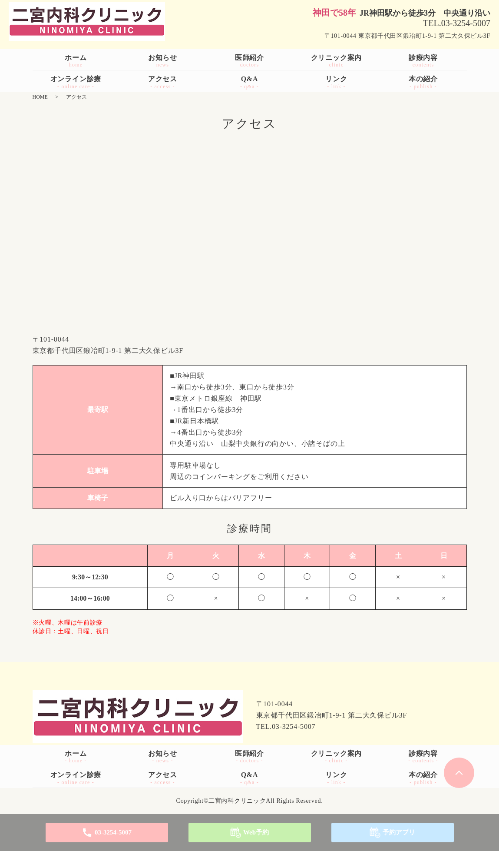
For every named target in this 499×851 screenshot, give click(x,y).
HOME (40, 97)
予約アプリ (399, 832)
